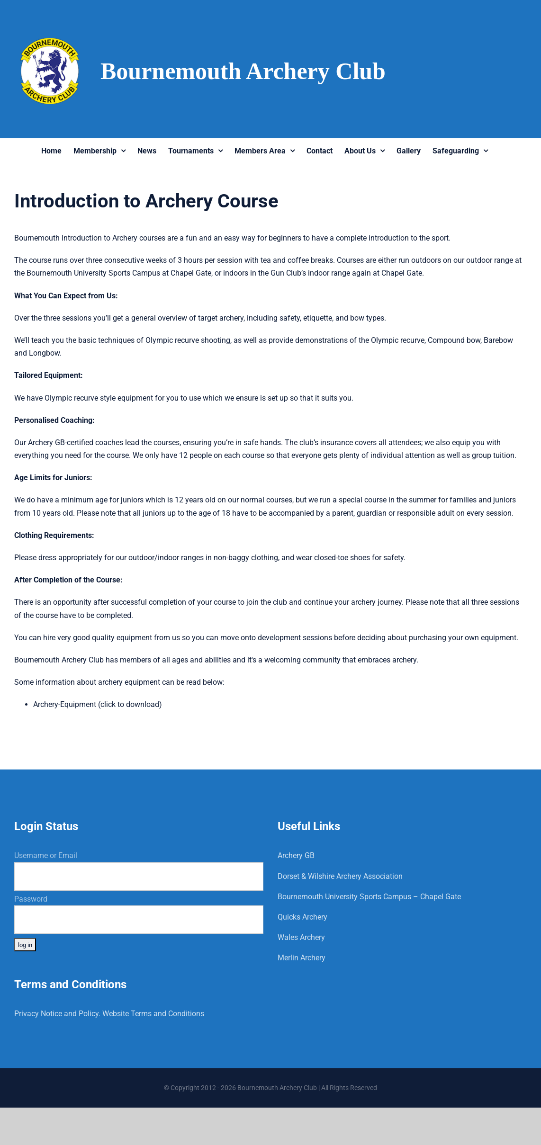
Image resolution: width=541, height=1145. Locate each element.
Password (30, 899)
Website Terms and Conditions (153, 1013)
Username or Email (45, 855)
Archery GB (296, 855)
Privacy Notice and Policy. (57, 1013)
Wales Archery (301, 937)
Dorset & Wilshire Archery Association (340, 876)
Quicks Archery (302, 916)
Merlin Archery (301, 957)
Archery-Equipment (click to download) (97, 704)
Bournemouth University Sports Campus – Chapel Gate (369, 896)
